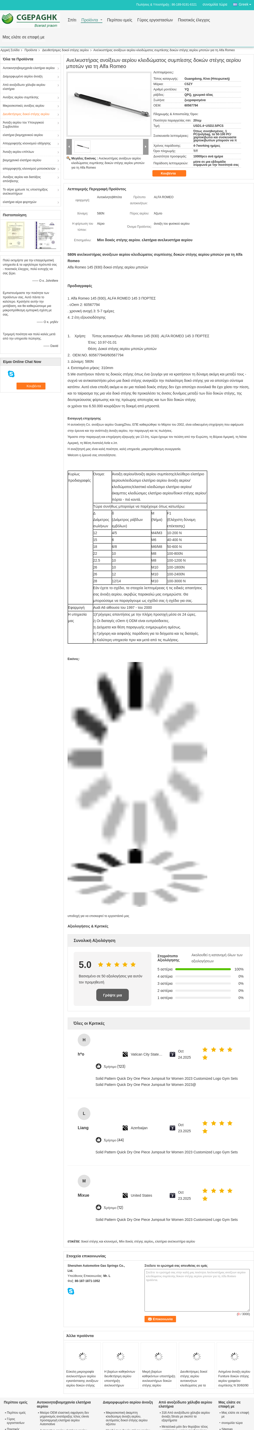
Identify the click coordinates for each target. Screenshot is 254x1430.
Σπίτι (72, 20)
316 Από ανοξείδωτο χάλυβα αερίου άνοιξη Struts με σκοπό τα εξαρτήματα (186, 1416)
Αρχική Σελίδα (10, 50)
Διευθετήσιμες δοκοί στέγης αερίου (65, 50)
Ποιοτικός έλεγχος (194, 20)
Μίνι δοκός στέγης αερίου (136, 1241)
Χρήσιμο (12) (113, 1208)
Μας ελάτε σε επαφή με (24, 37)
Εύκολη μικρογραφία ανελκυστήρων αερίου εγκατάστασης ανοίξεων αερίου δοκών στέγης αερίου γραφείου (82, 1381)
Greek (246, 3)
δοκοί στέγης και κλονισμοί (99, 1241)
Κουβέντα (172, 173)
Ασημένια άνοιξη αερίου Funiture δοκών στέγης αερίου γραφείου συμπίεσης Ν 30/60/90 (234, 1378)
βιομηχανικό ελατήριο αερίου (22, 160)
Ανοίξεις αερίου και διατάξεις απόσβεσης (22, 179)
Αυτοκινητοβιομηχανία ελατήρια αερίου (29, 68)
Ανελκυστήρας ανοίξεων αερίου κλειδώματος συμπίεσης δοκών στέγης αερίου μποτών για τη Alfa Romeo (108, 163)
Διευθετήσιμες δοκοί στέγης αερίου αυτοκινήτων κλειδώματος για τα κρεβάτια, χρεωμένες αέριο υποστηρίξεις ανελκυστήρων (194, 1385)
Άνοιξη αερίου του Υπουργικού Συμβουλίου (23, 124)
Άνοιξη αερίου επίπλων (18, 152)
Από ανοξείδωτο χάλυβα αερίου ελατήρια (24, 87)
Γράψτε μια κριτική (112, 997)
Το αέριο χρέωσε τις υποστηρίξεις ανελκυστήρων (25, 191)
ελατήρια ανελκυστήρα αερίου (175, 1241)
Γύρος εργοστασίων (155, 20)
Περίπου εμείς (119, 20)
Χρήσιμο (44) (114, 1140)
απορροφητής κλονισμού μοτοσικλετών (29, 168)
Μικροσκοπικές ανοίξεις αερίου (23, 105)
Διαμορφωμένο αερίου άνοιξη (22, 76)
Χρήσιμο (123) (114, 1066)
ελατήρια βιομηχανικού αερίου (23, 135)
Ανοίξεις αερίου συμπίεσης (21, 97)
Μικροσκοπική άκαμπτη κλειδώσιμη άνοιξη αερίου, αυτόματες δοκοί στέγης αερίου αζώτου (127, 1418)
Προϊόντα (89, 20)
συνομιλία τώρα (215, 4)
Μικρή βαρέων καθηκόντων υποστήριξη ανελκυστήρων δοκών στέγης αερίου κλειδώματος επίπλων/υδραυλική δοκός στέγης (158, 1383)
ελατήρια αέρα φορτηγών (20, 202)
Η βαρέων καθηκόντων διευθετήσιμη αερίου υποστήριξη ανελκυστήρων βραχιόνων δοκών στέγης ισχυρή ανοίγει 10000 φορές (119, 1385)
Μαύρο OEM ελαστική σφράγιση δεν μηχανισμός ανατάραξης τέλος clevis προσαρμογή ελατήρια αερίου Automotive (64, 1418)
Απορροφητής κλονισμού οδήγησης (27, 143)
